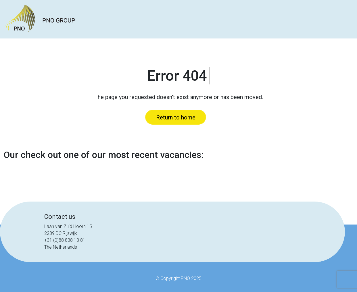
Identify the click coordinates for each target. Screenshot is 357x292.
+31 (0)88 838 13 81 (64, 240)
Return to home (175, 117)
